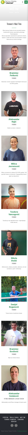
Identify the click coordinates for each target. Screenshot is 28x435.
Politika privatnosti (22, 431)
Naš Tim (22, 417)
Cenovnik (21, 419)
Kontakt (14, 421)
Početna (11, 12)
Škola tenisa (14, 417)
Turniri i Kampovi (10, 419)
